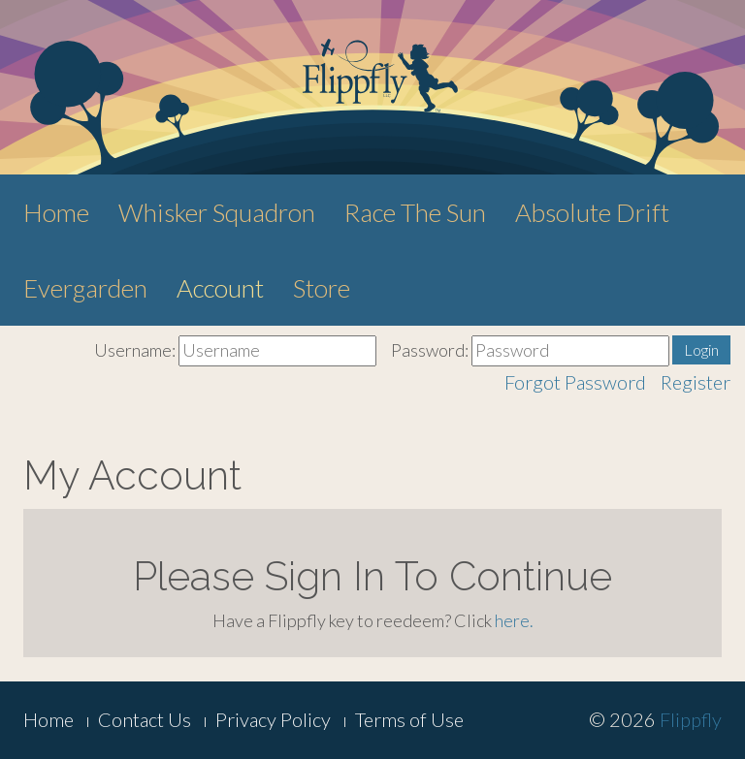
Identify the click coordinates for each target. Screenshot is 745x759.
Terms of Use (409, 719)
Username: (135, 350)
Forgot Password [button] (575, 382)
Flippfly (691, 719)
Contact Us (144, 719)
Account (220, 287)
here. (514, 620)
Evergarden (85, 287)
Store (321, 287)
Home (56, 212)
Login (701, 349)
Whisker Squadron (216, 212)
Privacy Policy (273, 719)
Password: (430, 350)
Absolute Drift (592, 212)
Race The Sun (415, 212)
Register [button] (695, 382)
